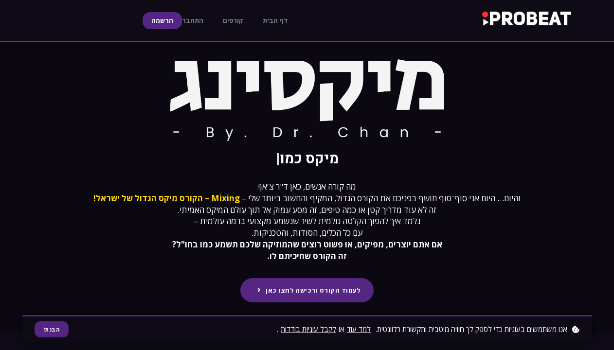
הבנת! (52, 329)
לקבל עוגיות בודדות (308, 328)
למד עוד (359, 328)
